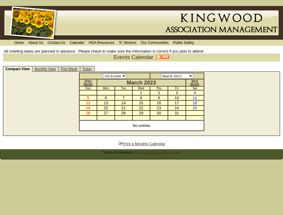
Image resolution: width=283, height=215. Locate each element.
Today (87, 69)
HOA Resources (101, 43)
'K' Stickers (127, 43)
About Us (35, 43)
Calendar (77, 43)
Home (19, 43)
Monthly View (45, 69)
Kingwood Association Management (157, 152)
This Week (69, 69)
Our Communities (154, 43)
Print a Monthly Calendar (141, 144)
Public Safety (183, 43)
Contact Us (56, 43)
